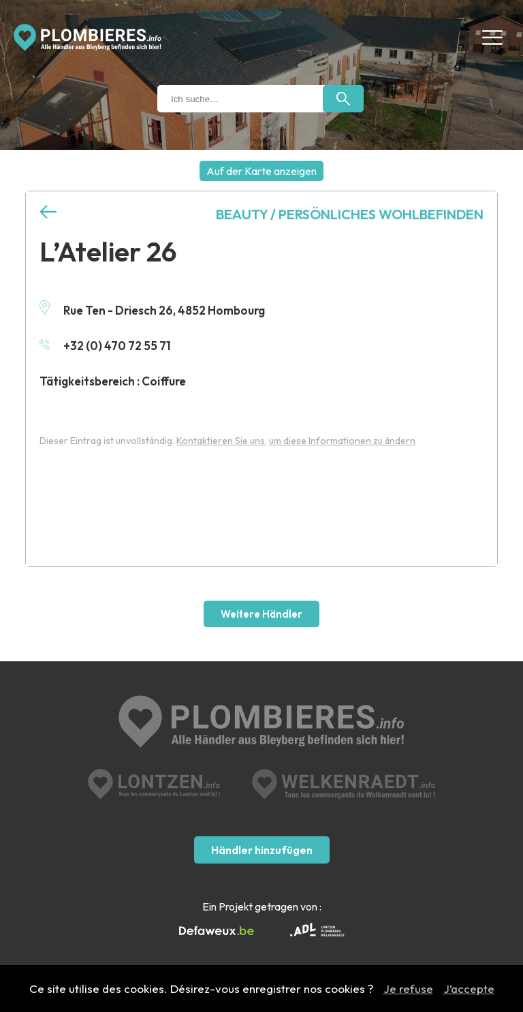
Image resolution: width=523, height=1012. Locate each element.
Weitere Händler (261, 613)
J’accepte (468, 988)
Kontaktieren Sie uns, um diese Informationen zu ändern (295, 440)
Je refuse (408, 988)
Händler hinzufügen (262, 850)
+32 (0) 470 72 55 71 (105, 345)
